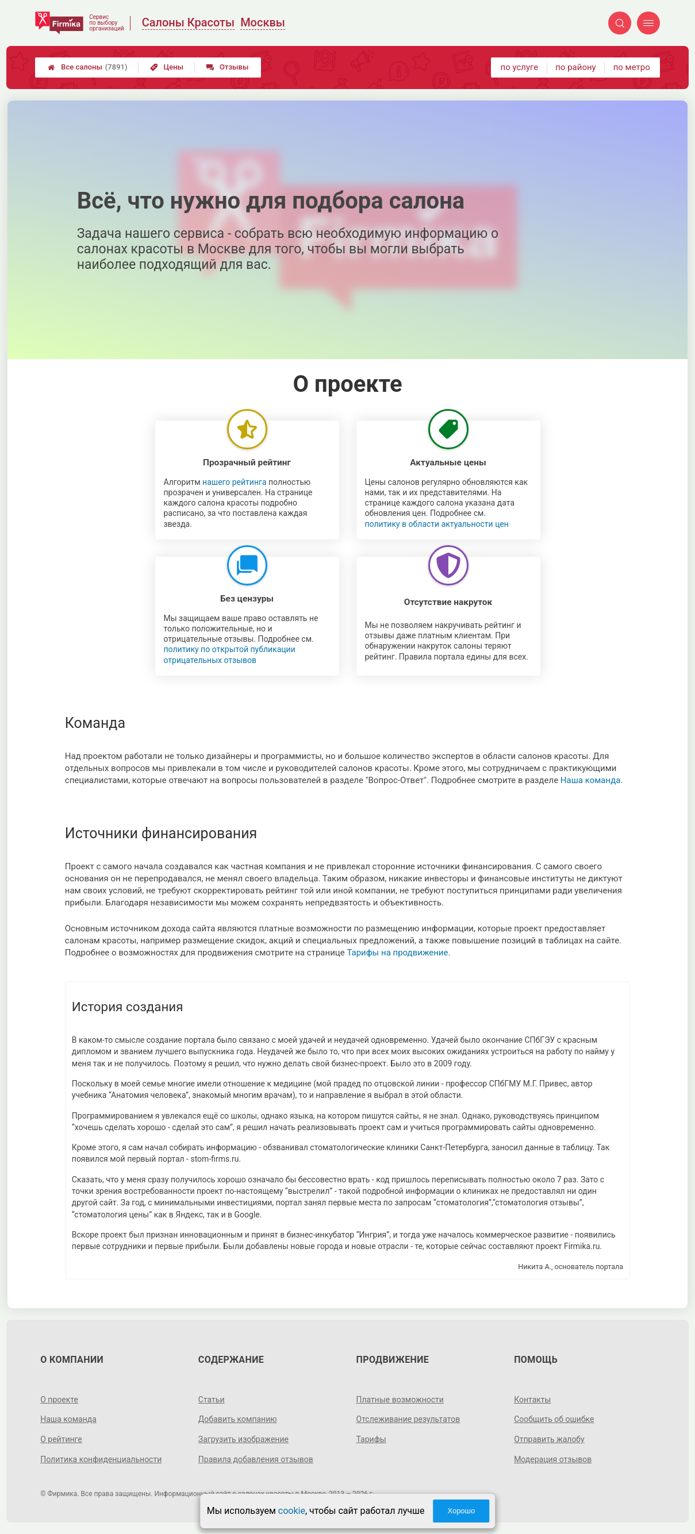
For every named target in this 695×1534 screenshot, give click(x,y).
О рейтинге (61, 1439)
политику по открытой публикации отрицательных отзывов (229, 654)
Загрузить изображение (243, 1439)
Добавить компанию (237, 1419)
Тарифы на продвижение (397, 952)
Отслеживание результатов (408, 1419)
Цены (166, 67)
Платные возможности (400, 1399)
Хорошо (461, 1510)
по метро (631, 67)
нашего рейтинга (234, 482)
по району (575, 67)
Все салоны (87, 67)
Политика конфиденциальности (101, 1459)
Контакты (532, 1399)
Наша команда (590, 780)
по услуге (520, 67)
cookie (291, 1510)
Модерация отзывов (553, 1459)
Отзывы (227, 67)
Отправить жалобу (549, 1439)
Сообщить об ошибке (554, 1419)
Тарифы (371, 1439)
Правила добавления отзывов (255, 1459)
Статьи (211, 1399)
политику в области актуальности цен (437, 524)
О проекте (59, 1399)
